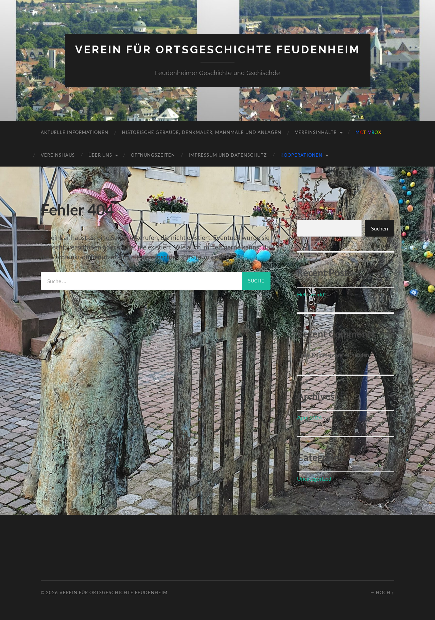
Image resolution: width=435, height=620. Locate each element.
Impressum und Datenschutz (228, 155)
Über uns (100, 155)
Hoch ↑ (385, 592)
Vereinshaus (58, 155)
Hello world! (311, 294)
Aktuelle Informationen (74, 132)
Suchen (305, 214)
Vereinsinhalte (316, 132)
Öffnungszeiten (153, 155)
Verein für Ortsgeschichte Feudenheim (217, 49)
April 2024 (309, 417)
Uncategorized (314, 478)
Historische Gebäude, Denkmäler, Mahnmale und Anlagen (201, 132)
